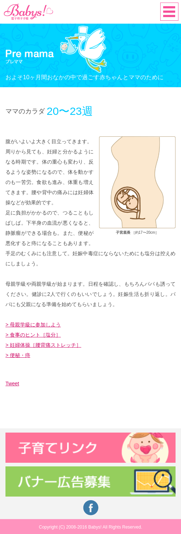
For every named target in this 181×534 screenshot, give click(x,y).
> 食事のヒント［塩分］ (33, 335)
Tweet (12, 383)
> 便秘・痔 (17, 355)
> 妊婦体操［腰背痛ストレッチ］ (43, 345)
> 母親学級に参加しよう (33, 325)
